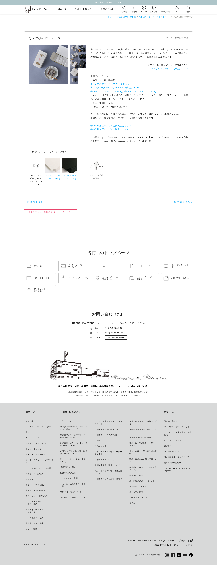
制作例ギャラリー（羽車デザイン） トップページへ (50, 212)
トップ (111, 17)
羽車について (107, 9)
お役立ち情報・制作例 (126, 17)
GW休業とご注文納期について (108, 2)
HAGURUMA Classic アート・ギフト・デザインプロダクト (159, 540)
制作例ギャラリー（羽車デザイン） (154, 17)
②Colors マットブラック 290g (140, 91)
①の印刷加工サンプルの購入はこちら (109, 125)
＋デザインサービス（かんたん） (168, 68)
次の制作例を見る (35, 202)
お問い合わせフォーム (116, 337)
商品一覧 (62, 9)
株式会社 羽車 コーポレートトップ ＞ (174, 545)
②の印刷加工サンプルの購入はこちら (109, 129)
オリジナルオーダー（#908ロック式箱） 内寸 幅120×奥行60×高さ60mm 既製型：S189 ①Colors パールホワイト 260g (115, 88)
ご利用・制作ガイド (83, 9)
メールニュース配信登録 (147, 555)
